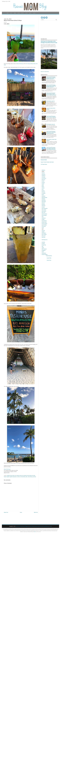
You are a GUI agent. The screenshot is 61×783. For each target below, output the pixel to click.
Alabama (43, 170)
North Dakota (44, 215)
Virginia (43, 231)
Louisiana (43, 193)
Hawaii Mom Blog (19, 526)
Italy (42, 246)
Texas (43, 227)
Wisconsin (43, 235)
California (43, 175)
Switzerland (44, 253)
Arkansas (43, 174)
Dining (15, 13)
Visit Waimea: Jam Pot (51, 101)
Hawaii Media (31, 526)
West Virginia (44, 234)
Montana (43, 204)
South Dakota (44, 224)
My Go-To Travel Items (45, 71)
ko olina (18, 476)
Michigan (43, 198)
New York (43, 212)
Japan (43, 247)
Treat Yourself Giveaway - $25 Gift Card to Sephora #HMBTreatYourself (51, 77)
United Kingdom (45, 254)
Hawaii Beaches (49, 255)
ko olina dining (22, 476)
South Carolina (44, 223)
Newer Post (6, 512)
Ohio (43, 216)
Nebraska (43, 205)
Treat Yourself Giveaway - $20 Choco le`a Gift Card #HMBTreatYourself (51, 132)
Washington (44, 233)
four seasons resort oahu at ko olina (28, 475)
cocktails (8, 475)
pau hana (34, 476)
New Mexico (44, 211)
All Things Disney (44, 164)
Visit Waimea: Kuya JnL (51, 124)
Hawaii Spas (49, 260)
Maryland (43, 196)
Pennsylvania (44, 220)
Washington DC (44, 239)
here (34, 531)
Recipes (22, 13)
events (13, 475)
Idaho (43, 185)
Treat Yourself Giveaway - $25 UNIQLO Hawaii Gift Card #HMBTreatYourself (51, 148)
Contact (34, 13)
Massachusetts (44, 197)
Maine (43, 194)
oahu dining (30, 476)
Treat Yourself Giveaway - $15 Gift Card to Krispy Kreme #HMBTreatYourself (51, 94)
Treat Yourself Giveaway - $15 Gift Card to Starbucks (51, 117)
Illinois (43, 186)
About (11, 13)
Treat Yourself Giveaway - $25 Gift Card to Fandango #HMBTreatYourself (51, 86)
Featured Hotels (44, 159)
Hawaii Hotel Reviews (38, 526)
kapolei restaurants (13, 476)
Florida (43, 181)
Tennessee (44, 226)
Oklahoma (43, 218)
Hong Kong (44, 244)
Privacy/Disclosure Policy (47, 526)
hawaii (5, 476)
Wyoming (43, 237)
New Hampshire (45, 208)
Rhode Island (44, 222)
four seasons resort (18, 475)
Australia (43, 242)
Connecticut (44, 178)
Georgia (43, 182)
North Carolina (44, 213)
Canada (43, 243)
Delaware (43, 179)
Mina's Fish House (20, 63)
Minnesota (44, 200)
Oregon (43, 219)
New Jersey (44, 209)
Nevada (43, 207)
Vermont (43, 230)
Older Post (36, 512)
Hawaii (19, 13)
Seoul (43, 251)
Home (7, 13)
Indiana (43, 187)
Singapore (43, 250)
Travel (30, 13)
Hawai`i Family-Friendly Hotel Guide (47, 162)
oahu (26, 476)
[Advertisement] (44, 29)
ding (11, 475)
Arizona (43, 172)
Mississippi (44, 201)
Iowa (43, 189)
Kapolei (8, 476)
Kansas (43, 190)
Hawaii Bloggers (25, 526)
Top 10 (26, 13)
